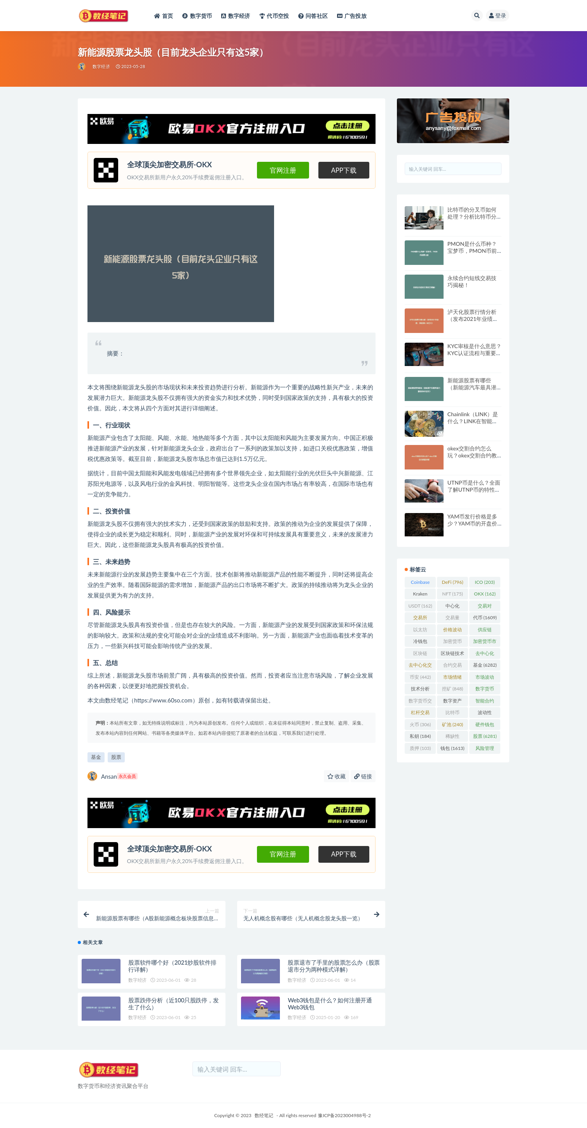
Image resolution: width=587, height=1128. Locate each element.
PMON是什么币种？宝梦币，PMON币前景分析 (472, 250)
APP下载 (343, 170)
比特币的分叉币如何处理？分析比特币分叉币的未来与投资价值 (471, 220)
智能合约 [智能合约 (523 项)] (484, 702)
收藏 (336, 776)
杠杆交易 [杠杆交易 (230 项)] (420, 713)
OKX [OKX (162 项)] (485, 594)
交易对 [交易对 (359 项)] (485, 607)
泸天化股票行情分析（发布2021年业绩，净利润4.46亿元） (472, 318)
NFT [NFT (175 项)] (452, 594)
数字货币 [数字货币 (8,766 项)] (484, 690)
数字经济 (101, 66)
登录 (497, 15)
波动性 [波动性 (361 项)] (485, 713)
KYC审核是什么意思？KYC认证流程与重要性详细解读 (474, 353)
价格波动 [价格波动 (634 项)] (452, 631)
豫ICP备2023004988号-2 (344, 1115)
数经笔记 (264, 1115)
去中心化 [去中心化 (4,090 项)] (484, 654)
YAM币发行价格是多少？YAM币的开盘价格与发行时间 (472, 523)
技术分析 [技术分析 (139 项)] (420, 690)
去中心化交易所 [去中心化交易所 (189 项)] (420, 666)
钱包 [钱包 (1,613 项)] (452, 748)
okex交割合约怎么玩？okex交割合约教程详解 (472, 455)
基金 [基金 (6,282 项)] (485, 665)
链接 (363, 776)
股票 (116, 757)
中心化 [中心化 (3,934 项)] (452, 607)
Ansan (112, 776)
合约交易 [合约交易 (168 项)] (452, 666)
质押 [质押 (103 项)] (420, 748)
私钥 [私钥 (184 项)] (420, 736)
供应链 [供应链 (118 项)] (485, 631)
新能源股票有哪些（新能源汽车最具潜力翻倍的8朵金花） (471, 387)
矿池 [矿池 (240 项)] (452, 724)
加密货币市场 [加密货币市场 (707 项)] (484, 642)
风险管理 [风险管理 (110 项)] (484, 749)
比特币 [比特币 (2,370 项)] (452, 713)
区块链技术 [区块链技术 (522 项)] (452, 654)
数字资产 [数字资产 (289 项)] (452, 702)
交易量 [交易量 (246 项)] (452, 619)
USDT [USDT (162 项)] (420, 606)
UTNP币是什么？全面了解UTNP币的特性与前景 (473, 489)
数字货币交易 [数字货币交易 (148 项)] (420, 702)
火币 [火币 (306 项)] (420, 724)
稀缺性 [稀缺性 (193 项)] (452, 737)
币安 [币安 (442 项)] (420, 677)
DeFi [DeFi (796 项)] (452, 582)
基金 (96, 757)
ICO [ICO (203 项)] (485, 582)
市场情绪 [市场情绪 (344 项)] (452, 678)
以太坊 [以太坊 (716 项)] (420, 631)
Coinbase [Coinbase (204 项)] (420, 583)
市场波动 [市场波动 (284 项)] (484, 678)
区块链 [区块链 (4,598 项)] (420, 654)
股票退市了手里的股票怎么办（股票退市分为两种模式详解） (334, 966)
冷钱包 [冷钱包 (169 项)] (420, 642)
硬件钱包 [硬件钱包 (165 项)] (484, 726)
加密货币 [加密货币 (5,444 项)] (452, 642)
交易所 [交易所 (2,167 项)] (420, 619)
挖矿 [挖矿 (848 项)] (452, 689)
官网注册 (283, 170)
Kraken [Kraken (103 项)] (420, 595)
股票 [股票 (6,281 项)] (485, 736)
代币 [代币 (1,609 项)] (485, 617)
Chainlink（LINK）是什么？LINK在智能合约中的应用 (472, 421)
